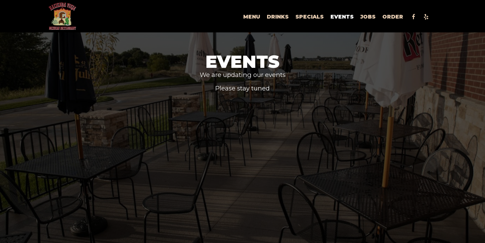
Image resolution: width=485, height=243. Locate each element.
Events (342, 17)
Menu (251, 17)
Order (392, 17)
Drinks (278, 17)
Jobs (368, 17)
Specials (309, 17)
